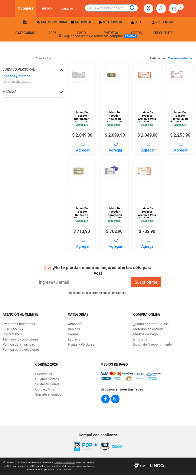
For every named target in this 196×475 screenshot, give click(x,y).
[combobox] (113, 8)
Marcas (9, 92)
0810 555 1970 (14, 329)
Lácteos (74, 339)
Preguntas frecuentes (163, 27)
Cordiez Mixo (45, 389)
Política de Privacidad (19, 344)
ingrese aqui (21, 469)
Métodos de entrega (111, 27)
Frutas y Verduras (81, 344)
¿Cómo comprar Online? (151, 324)
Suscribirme (146, 282)
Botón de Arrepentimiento (152, 344)
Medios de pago (81, 27)
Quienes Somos (47, 379)
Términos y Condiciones (69, 462)
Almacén (74, 324)
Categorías (25, 27)
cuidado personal (19, 69)
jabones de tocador (18, 82)
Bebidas (74, 329)
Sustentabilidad (47, 384)
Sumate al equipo (48, 394)
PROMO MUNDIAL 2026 (52, 27)
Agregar (83, 146)
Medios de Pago (145, 334)
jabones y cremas (16, 76)
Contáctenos (12, 334)
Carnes (73, 334)
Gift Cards (136, 27)
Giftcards (140, 339)
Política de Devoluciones (21, 350)
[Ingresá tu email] (83, 282)
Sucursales (43, 374)
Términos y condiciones (21, 339)
